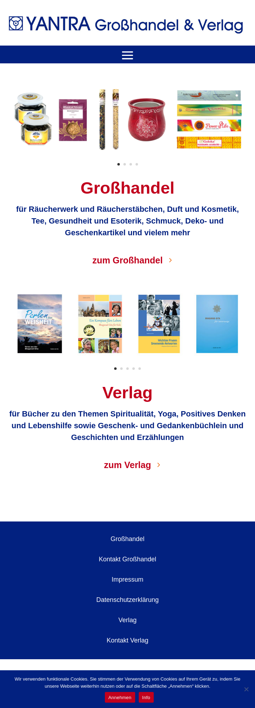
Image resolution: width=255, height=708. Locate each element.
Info (146, 697)
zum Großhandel (127, 260)
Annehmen (120, 697)
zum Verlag (127, 465)
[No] (246, 689)
